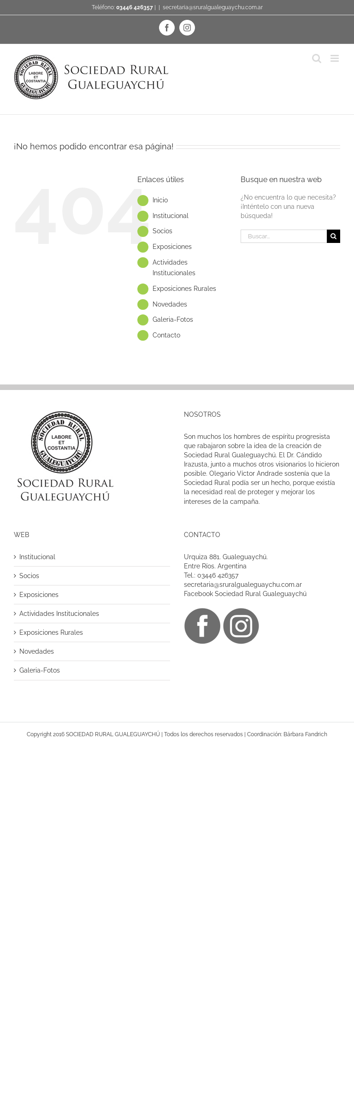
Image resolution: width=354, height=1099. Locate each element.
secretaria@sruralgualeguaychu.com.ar (213, 7)
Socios (162, 231)
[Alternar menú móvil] (335, 58)
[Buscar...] (284, 236)
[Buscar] (333, 236)
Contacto (166, 335)
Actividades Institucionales (59, 613)
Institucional (171, 215)
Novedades (170, 304)
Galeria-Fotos (173, 319)
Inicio (160, 200)
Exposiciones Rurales (184, 288)
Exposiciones (172, 246)
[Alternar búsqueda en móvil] (316, 58)
